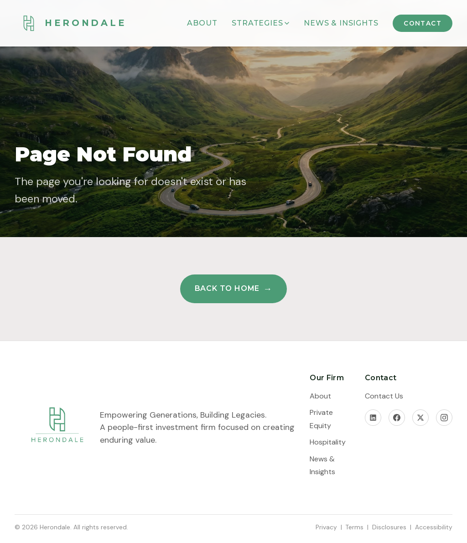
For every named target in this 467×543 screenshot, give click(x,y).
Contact (422, 23)
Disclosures (389, 527)
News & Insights (341, 23)
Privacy (326, 527)
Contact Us (384, 396)
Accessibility (433, 527)
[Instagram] (444, 417)
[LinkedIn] (373, 417)
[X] (420, 417)
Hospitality (328, 442)
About (202, 23)
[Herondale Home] (70, 23)
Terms (354, 527)
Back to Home (227, 288)
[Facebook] (397, 417)
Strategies (260, 23)
